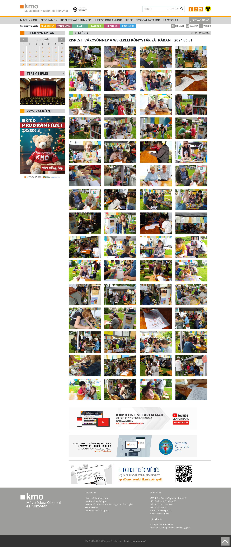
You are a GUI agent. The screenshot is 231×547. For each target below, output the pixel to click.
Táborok (96, 25)
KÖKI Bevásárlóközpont (96, 501)
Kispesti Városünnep (75, 20)
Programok (48, 20)
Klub (79, 25)
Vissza (194, 33)
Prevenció (128, 25)
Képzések (112, 25)
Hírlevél (177, 25)
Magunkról (28, 20)
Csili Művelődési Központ (97, 510)
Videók (205, 25)
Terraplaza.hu (91, 507)
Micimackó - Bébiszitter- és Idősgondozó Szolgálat (109, 504)
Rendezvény (47, 25)
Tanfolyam (63, 25)
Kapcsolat (170, 20)
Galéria (192, 25)
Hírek (129, 20)
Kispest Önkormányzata (96, 498)
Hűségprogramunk (108, 20)
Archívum (174, 8)
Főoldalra (204, 33)
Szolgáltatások (148, 20)
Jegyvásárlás (200, 20)
